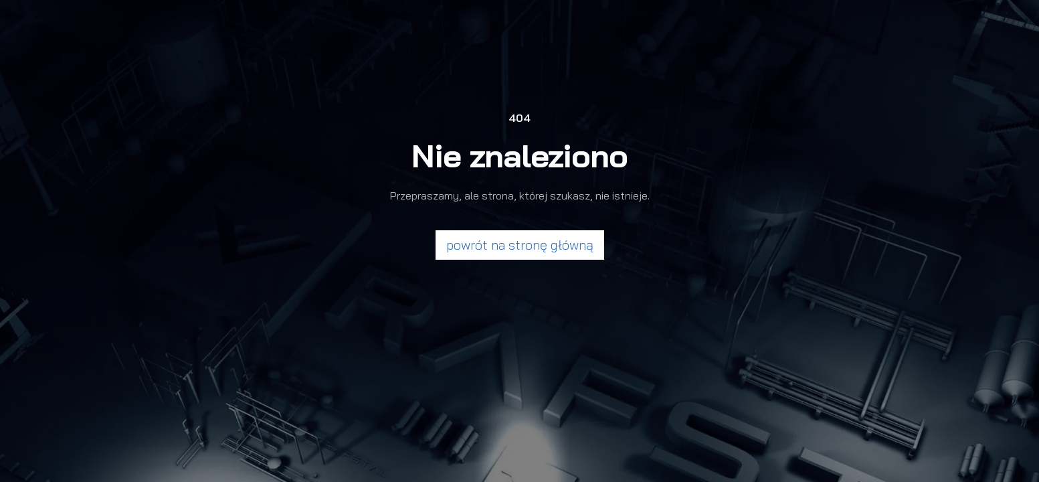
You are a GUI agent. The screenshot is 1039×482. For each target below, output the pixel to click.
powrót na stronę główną (519, 244)
